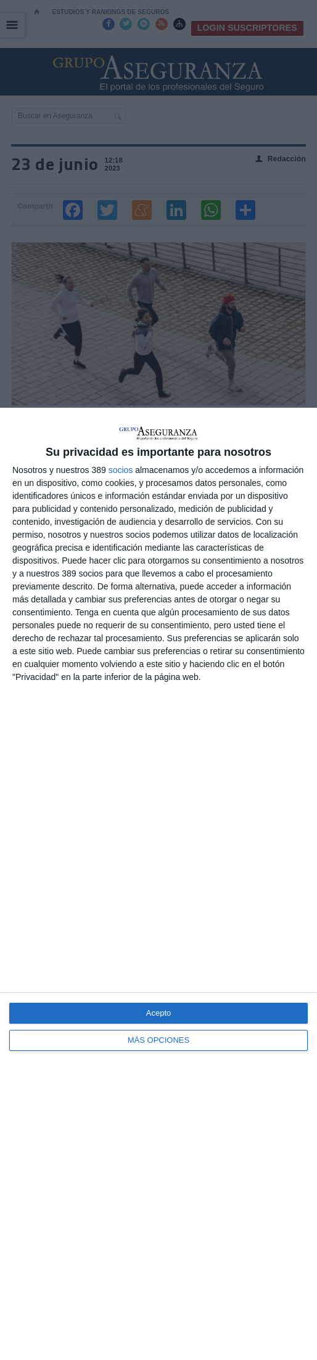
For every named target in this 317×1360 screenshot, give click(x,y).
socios (121, 470)
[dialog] (158, 884)
